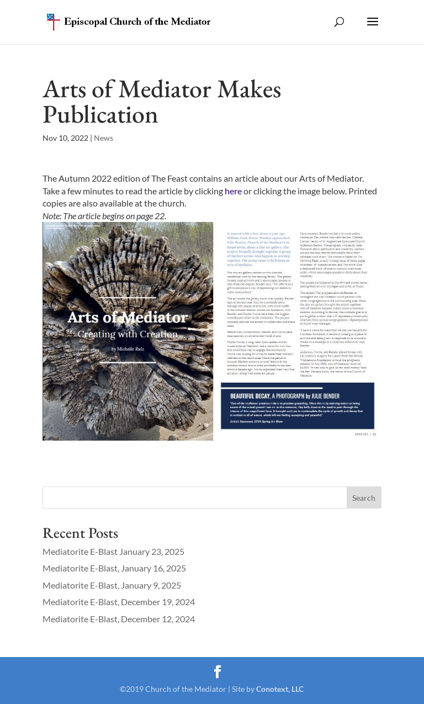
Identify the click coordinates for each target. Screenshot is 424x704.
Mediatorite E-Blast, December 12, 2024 (119, 618)
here (233, 191)
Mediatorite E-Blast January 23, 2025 (113, 551)
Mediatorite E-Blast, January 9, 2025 (112, 585)
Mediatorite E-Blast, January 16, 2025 (114, 568)
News (103, 137)
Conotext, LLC (280, 689)
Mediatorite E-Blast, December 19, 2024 (119, 601)
